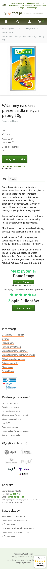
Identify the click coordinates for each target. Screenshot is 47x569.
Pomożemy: (23, 273)
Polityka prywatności (11, 347)
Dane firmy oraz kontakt (13, 335)
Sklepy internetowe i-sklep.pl (23, 555)
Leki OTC (6, 423)
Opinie (13, 179)
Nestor (15, 121)
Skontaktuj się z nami (13, 502)
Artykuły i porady (10, 363)
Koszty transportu (10, 403)
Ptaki (21, 28)
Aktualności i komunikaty (13, 359)
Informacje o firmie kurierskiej (15, 431)
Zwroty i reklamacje (11, 435)
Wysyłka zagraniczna (11, 419)
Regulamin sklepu (10, 427)
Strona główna (8, 28)
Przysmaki (30, 28)
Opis (5, 179)
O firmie (5, 339)
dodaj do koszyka (15, 159)
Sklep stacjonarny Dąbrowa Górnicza (18, 355)
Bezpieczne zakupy (10, 407)
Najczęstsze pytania (11, 411)
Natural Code (8, 371)
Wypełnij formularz (23, 282)
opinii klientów (23, 300)
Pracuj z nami (8, 343)
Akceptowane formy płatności (15, 415)
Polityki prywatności (23, 563)
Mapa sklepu (7, 367)
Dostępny (6, 142)
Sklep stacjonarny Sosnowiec (15, 351)
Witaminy (6, 32)
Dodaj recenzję (23, 308)
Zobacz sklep (9, 524)
